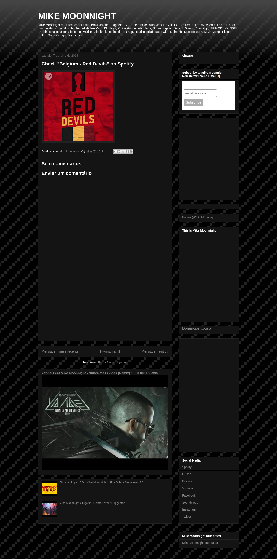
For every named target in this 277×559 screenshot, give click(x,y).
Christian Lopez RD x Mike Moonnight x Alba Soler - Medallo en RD (101, 482)
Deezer (187, 481)
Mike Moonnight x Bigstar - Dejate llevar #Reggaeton (92, 503)
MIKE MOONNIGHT (77, 16)
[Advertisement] (105, 307)
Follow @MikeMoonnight (199, 217)
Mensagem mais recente (60, 351)
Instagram (189, 509)
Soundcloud (190, 502)
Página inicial (110, 351)
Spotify (187, 467)
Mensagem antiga (155, 351)
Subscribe (192, 85)
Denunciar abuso (196, 328)
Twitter (186, 516)
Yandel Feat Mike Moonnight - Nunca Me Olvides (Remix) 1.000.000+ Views (100, 373)
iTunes (186, 474)
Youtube (187, 488)
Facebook (188, 495)
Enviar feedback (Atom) (113, 362)
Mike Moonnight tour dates (200, 543)
